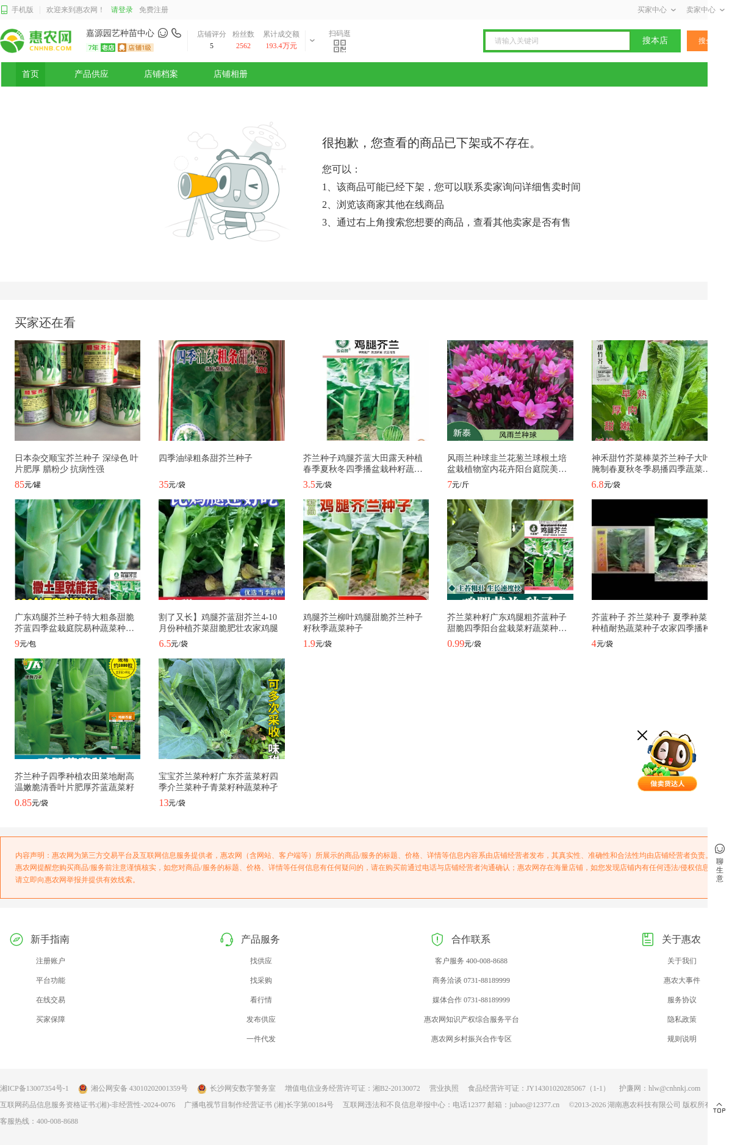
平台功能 (50, 980)
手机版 (17, 10)
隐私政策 (682, 1019)
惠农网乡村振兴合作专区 (471, 1039)
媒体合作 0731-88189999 (471, 1000)
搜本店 (655, 40)
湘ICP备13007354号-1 (34, 1088)
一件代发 (261, 1039)
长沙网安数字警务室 (236, 1089)
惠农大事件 (682, 980)
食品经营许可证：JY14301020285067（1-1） (539, 1088)
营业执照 (444, 1088)
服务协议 (682, 1000)
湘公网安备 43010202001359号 (133, 1089)
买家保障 (50, 1019)
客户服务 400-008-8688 (471, 961)
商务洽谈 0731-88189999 (471, 980)
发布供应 (261, 1019)
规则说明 (682, 1039)
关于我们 (682, 961)
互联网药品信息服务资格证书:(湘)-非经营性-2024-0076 (87, 1104)
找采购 (261, 980)
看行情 (261, 1000)
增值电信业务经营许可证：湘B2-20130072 (352, 1088)
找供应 (261, 961)
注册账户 (50, 961)
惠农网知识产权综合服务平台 (471, 1019)
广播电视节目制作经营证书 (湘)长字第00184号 (259, 1104)
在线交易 (50, 1000)
